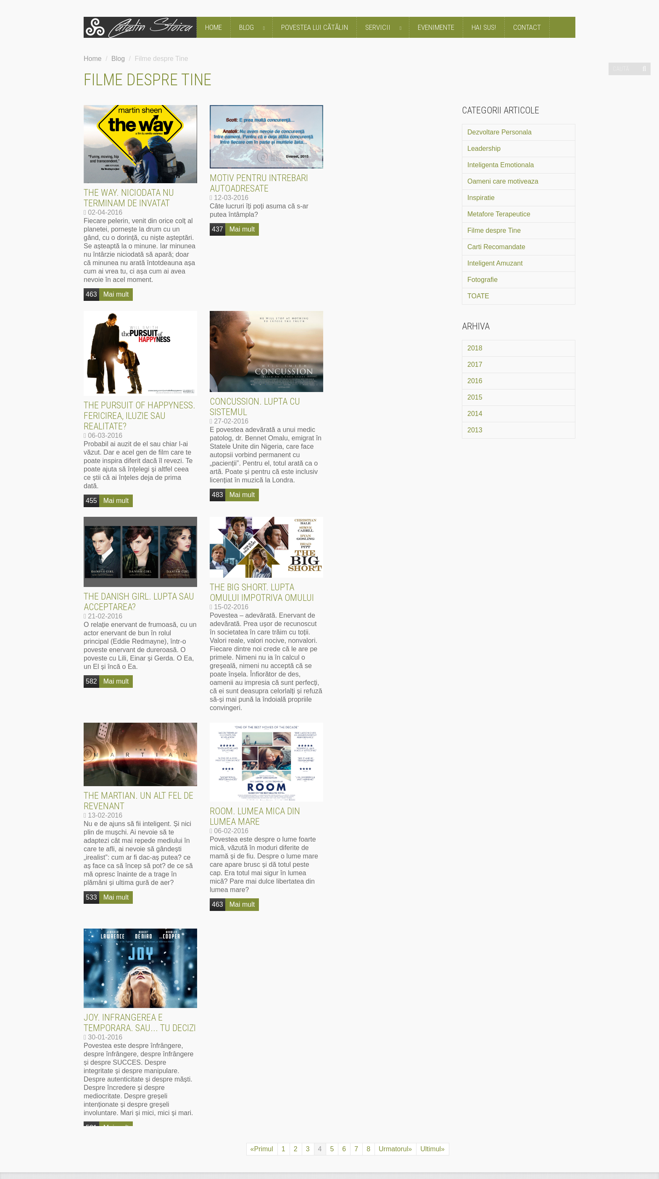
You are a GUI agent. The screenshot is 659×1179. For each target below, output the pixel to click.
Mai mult (116, 294)
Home (213, 27)
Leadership (484, 148)
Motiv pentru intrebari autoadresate (259, 183)
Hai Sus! (484, 27)
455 (343, 294)
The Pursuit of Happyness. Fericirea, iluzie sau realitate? (392, 210)
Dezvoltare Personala (499, 132)
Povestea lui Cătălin (314, 27)
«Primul (261, 737)
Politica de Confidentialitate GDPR (196, 1128)
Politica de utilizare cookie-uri (295, 1128)
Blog (253, 27)
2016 (474, 380)
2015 (474, 397)
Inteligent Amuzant (495, 263)
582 (217, 475)
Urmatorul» (395, 737)
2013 (474, 430)
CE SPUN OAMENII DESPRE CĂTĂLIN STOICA (210, 787)
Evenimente (436, 27)
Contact (527, 27)
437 (217, 229)
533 (91, 691)
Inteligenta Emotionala (500, 164)
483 (91, 494)
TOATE (478, 296)
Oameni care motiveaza (502, 181)
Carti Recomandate (496, 246)
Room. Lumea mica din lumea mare (255, 610)
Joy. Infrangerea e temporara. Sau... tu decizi (392, 610)
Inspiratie (481, 197)
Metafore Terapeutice (498, 214)
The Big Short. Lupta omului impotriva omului (388, 386)
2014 (474, 413)
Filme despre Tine (494, 230)
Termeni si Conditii (112, 1128)
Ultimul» (432, 737)
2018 (474, 348)
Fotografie (482, 279)
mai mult (156, 945)
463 (91, 294)
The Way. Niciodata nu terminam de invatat (129, 197)
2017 (474, 364)
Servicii (385, 27)
